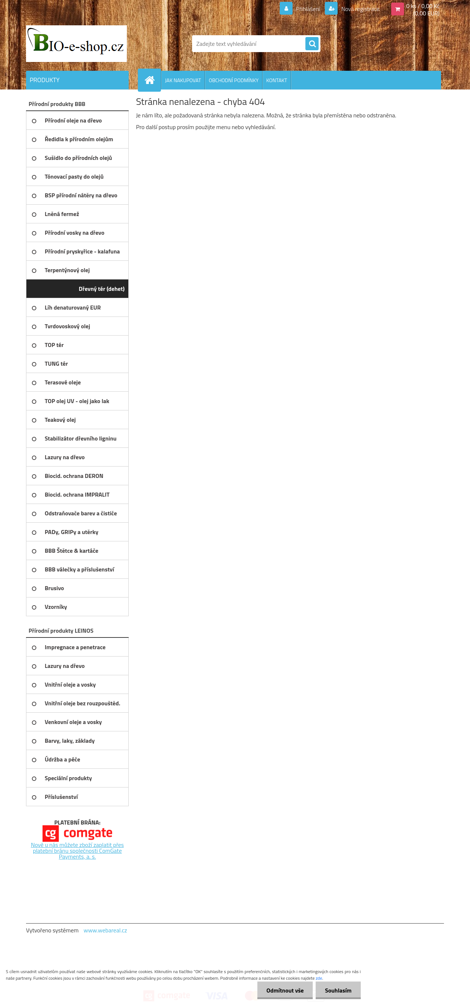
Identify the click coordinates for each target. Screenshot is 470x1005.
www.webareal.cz (105, 930)
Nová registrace (359, 8)
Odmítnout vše (285, 990)
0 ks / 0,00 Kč (423, 5)
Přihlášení (308, 8)
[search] (312, 44)
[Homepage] (152, 80)
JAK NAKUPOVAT (183, 80)
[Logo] (76, 43)
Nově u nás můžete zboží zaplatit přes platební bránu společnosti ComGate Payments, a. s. (77, 850)
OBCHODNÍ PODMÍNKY (233, 80)
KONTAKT (276, 80)
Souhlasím (338, 990)
